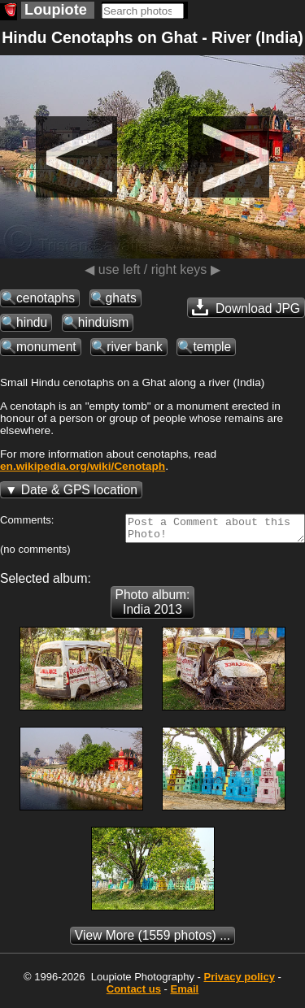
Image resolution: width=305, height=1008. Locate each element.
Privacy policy (238, 981)
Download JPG (246, 307)
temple (212, 347)
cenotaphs (45, 298)
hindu (31, 322)
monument (46, 347)
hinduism (103, 322)
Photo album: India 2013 (152, 607)
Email (185, 994)
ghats (121, 298)
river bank (134, 347)
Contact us (134, 994)
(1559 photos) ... (152, 940)
